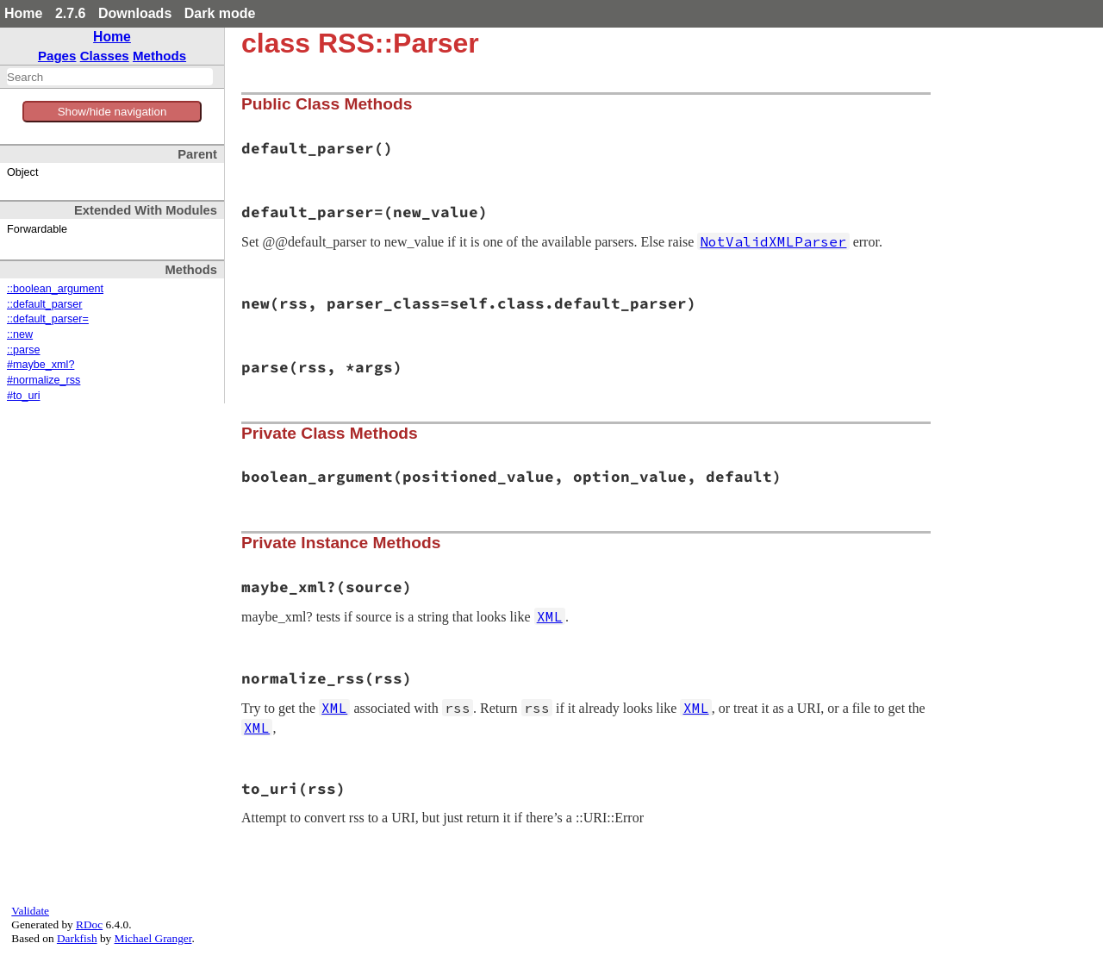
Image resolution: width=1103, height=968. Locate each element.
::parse (24, 350)
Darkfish (77, 938)
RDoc (89, 924)
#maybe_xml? (40, 365)
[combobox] (110, 76)
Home (23, 13)
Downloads (134, 13)
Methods (159, 55)
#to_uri (24, 396)
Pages (57, 55)
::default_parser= (48, 319)
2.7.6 (70, 13)
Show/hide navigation (112, 111)
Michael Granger (153, 938)
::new (20, 334)
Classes (104, 55)
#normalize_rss (43, 380)
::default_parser (45, 304)
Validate (30, 910)
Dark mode (220, 13)
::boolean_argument (55, 289)
